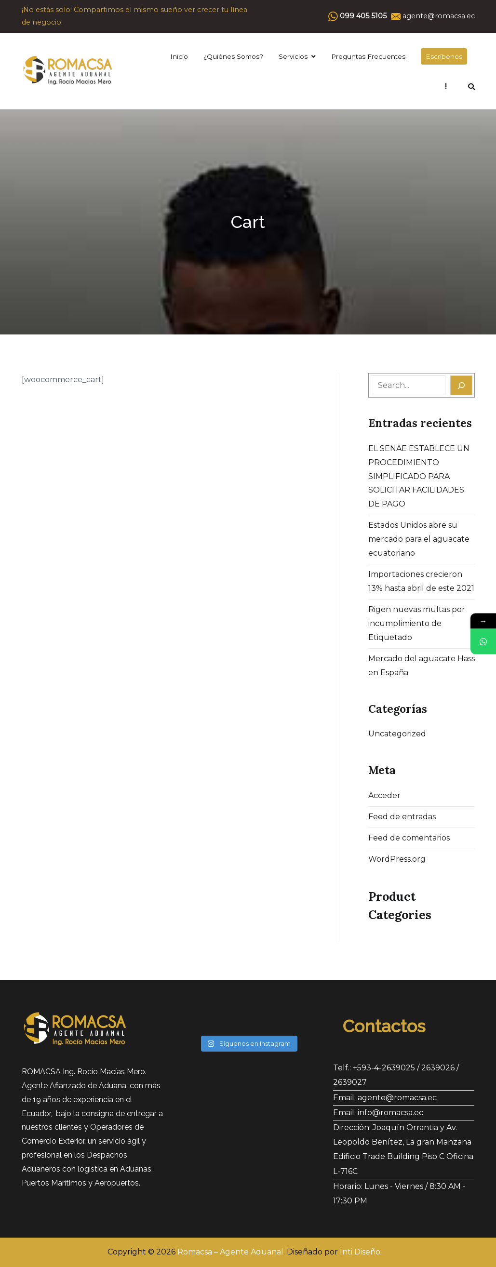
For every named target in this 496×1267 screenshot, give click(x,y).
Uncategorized (397, 733)
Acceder (384, 795)
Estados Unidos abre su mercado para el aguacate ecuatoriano (418, 539)
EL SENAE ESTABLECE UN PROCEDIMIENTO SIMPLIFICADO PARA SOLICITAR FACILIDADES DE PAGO (418, 476)
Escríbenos (444, 56)
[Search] (461, 385)
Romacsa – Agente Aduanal (230, 1251)
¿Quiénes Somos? (233, 56)
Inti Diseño (360, 1251)
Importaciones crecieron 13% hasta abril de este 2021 (421, 581)
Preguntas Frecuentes (368, 56)
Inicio (179, 56)
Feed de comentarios (409, 837)
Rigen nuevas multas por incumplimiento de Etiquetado (416, 623)
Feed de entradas (402, 816)
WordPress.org (397, 859)
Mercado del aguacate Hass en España (421, 665)
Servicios (293, 56)
